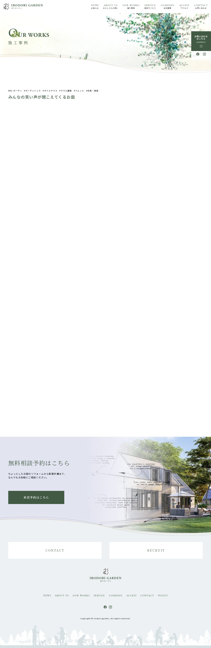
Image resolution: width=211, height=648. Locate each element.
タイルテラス (50, 92)
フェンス (79, 92)
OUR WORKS (131, 7)
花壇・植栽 (92, 92)
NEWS (95, 7)
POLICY (163, 595)
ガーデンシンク (33, 92)
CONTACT (201, 7)
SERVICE (150, 7)
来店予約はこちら (36, 497)
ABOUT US (111, 7)
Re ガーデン (16, 92)
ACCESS (184, 7)
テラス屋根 (66, 92)
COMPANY (167, 7)
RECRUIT (156, 550)
